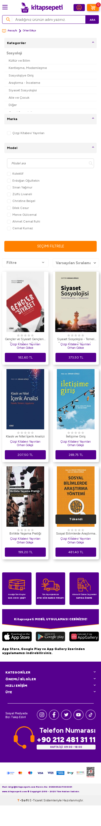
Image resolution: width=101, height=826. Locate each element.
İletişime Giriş (76, 436)
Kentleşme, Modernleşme (28, 68)
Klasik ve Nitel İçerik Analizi (25, 436)
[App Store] (17, 637)
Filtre (25, 262)
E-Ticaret (36, 800)
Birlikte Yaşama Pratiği (25, 533)
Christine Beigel (21, 201)
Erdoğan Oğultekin (23, 181)
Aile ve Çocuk (19, 97)
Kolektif (15, 174)
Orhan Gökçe (25, 445)
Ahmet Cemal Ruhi (23, 222)
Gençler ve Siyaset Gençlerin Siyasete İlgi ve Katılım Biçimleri (25, 340)
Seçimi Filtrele (50, 246)
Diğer (13, 105)
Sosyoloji (14, 53)
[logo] (41, 7)
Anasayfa (9, 31)
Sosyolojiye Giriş (21, 75)
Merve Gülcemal (22, 215)
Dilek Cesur (18, 208)
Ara (92, 19)
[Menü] (5, 7)
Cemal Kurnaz (20, 228)
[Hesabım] (79, 7)
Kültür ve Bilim (19, 60)
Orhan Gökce (25, 348)
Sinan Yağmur (19, 187)
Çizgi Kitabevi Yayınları (25, 133)
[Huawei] (84, 637)
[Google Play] (50, 637)
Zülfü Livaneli (19, 194)
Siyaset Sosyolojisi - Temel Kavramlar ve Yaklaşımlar (75, 340)
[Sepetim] (93, 7)
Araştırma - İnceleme (24, 83)
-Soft (23, 800)
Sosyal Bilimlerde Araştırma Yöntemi (75, 534)
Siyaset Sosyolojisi (23, 90)
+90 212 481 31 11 (66, 739)
